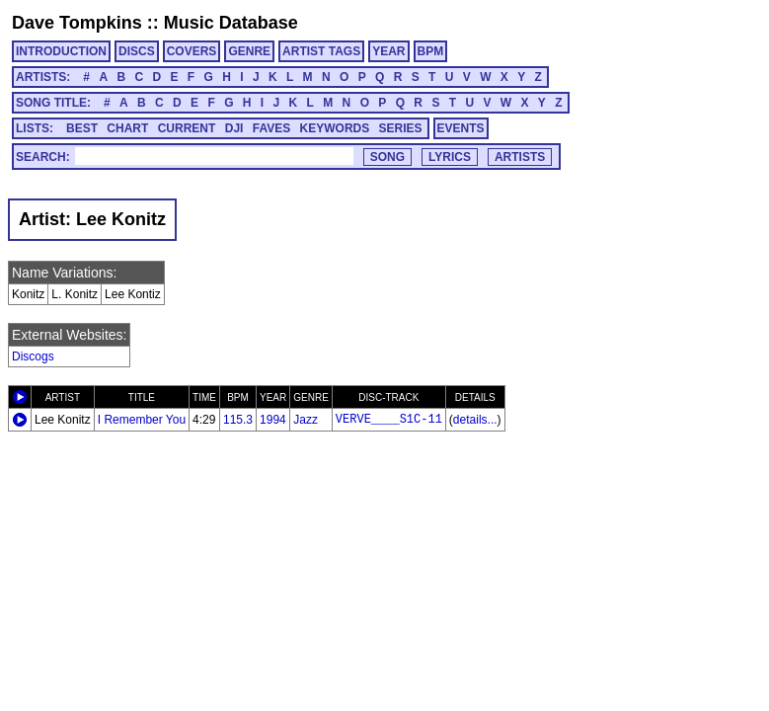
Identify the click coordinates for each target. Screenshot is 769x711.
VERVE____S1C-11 (389, 420)
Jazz (305, 420)
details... (475, 420)
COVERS (192, 51)
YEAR (388, 51)
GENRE (249, 51)
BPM (431, 51)
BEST (82, 128)
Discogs (33, 356)
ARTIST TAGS (321, 51)
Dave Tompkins (77, 23)
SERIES (401, 128)
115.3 (238, 420)
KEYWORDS (335, 128)
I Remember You (142, 420)
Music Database (231, 23)
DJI (234, 128)
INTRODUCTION (61, 51)
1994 (273, 420)
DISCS (136, 51)
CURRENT (187, 128)
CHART (127, 128)
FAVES (271, 128)
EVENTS (461, 128)
